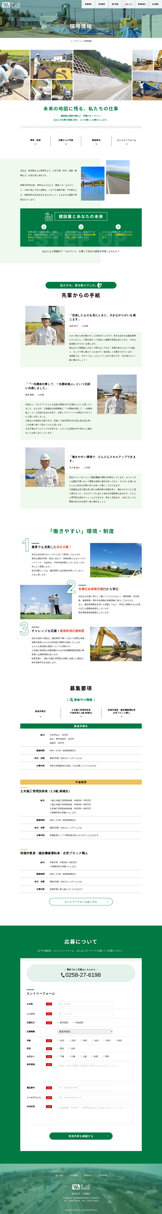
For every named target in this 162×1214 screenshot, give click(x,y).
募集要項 (96, 140)
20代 (72, 1040)
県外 (106, 1056)
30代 (83, 1040)
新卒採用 (62, 1023)
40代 (95, 1040)
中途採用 (78, 1023)
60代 (118, 1040)
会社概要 (155, 4)
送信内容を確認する (81, 1136)
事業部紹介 (142, 4)
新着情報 (88, 4)
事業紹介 (88, 1175)
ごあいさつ (129, 4)
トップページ (76, 41)
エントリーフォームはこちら (81, 901)
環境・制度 (35, 140)
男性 (60, 1048)
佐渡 (94, 1056)
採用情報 (101, 4)
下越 (60, 1056)
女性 (71, 1048)
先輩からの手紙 (65, 140)
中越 (71, 1056)
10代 (60, 1040)
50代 (106, 1040)
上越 (83, 1056)
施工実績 (115, 4)
